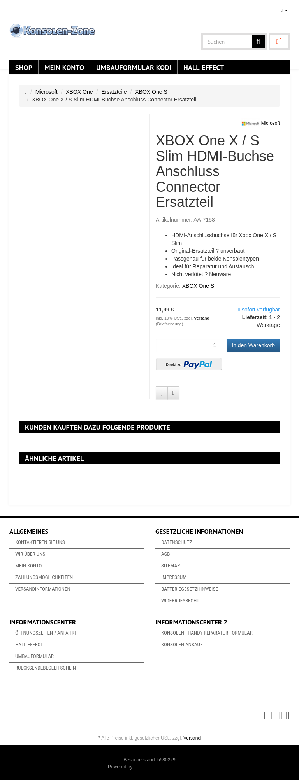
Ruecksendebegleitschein (45, 668)
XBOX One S (151, 92)
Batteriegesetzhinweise (189, 589)
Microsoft (46, 92)
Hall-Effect (203, 67)
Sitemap (170, 565)
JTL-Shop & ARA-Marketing (162, 767)
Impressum (173, 577)
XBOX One (79, 92)
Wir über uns (30, 554)
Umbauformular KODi (133, 67)
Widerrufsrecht (180, 600)
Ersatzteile (114, 92)
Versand (201, 318)
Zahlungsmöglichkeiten (44, 577)
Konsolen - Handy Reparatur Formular (207, 633)
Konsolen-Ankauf (181, 644)
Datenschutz (176, 542)
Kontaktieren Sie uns (40, 542)
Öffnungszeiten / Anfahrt (46, 633)
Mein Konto (64, 67)
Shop (23, 67)
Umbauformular (34, 656)
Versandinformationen (42, 589)
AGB (165, 554)
